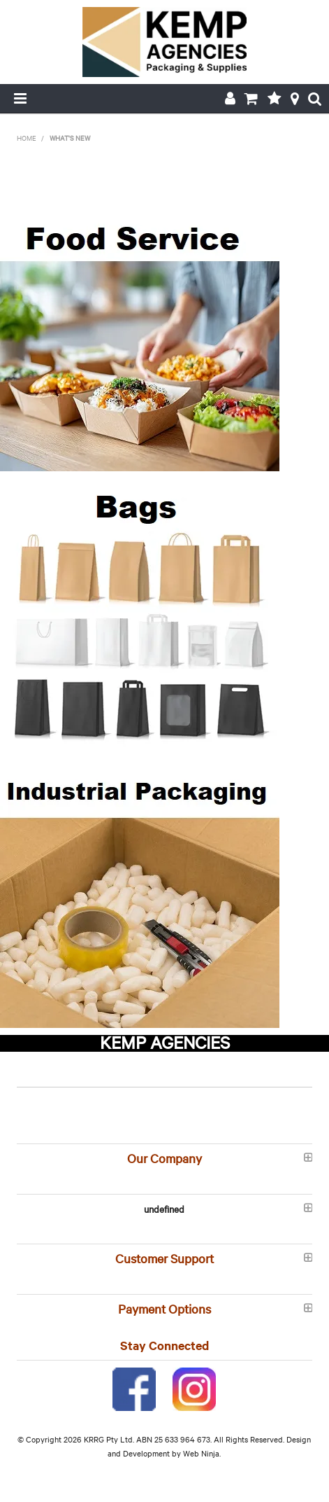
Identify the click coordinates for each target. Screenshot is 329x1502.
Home (26, 137)
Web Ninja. (202, 1453)
